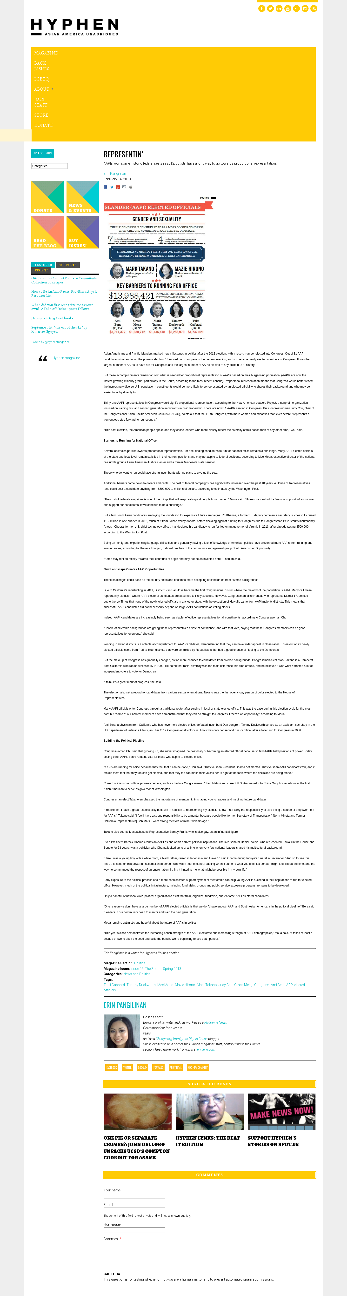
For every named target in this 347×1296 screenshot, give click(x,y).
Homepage (112, 1142)
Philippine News (215, 940)
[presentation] (140, 1209)
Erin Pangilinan (125, 922)
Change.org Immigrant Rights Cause (181, 956)
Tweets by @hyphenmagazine (50, 259)
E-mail (108, 1122)
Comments (209, 1092)
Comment (112, 1157)
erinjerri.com (206, 967)
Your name (112, 1108)
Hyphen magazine (66, 276)
